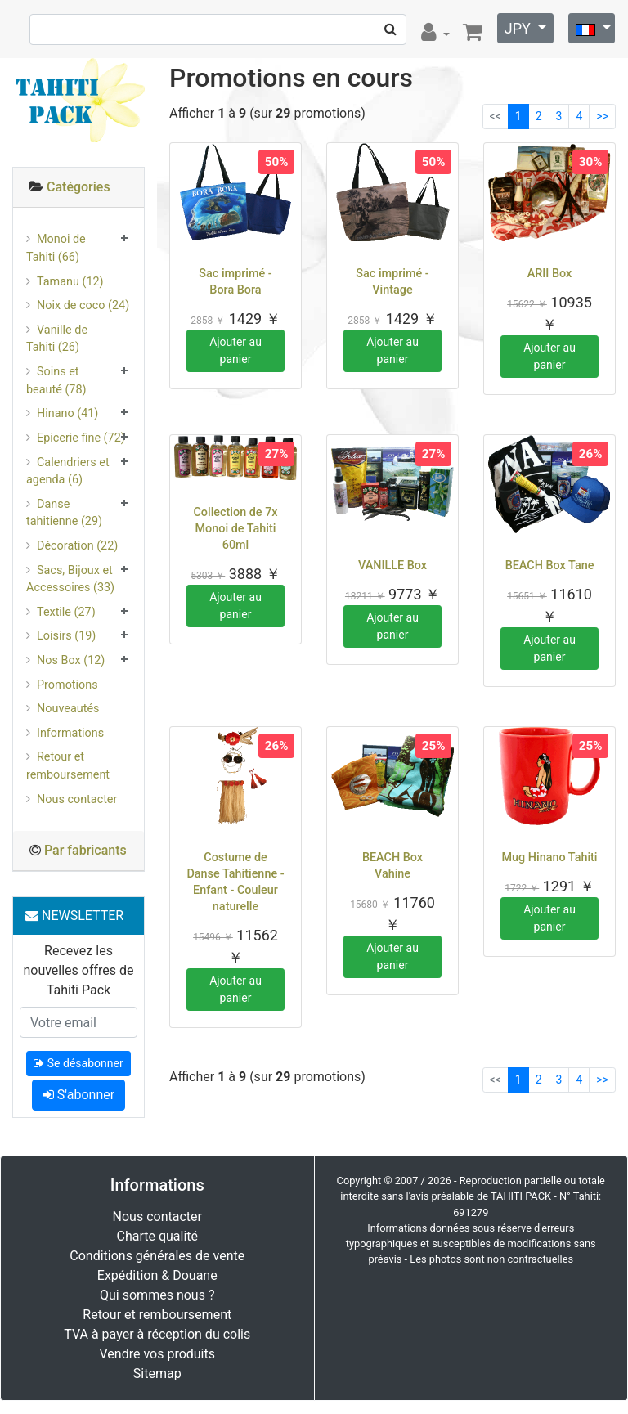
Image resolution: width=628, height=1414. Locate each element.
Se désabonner (78, 1063)
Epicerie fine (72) (81, 438)
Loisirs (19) (66, 636)
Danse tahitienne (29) (64, 513)
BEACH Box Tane (549, 565)
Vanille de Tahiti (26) (56, 339)
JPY (520, 28)
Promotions (67, 685)
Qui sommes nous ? (157, 1295)
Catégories (78, 187)
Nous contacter (77, 799)
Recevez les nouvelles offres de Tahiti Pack (78, 970)
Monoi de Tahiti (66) (56, 248)
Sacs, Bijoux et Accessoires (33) (70, 579)
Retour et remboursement (68, 766)
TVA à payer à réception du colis (157, 1334)
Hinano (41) (67, 413)
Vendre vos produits (158, 1354)
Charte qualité (157, 1236)
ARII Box (549, 274)
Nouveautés (68, 709)
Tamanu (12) (70, 282)
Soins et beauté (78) (56, 381)
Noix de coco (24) (83, 305)
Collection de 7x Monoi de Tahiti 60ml (235, 528)
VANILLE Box (392, 565)
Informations (70, 733)
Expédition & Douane (157, 1275)
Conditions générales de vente (157, 1256)
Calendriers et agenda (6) (68, 471)
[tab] (78, 188)
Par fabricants (85, 850)
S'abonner (78, 1094)
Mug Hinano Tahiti (549, 857)
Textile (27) (66, 612)
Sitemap (157, 1373)
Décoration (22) (77, 546)
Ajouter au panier (235, 350)
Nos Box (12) (71, 660)
